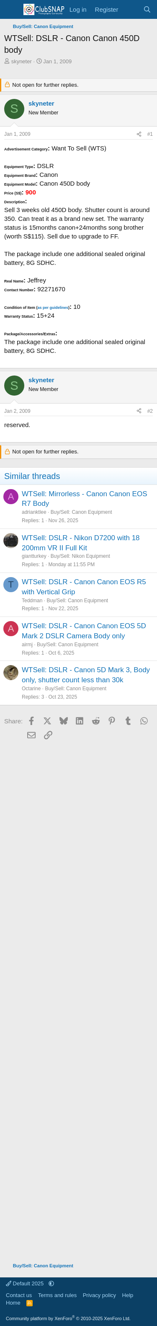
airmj (27, 644)
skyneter (21, 61)
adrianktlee (34, 512)
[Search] (147, 9)
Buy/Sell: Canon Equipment (81, 512)
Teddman (32, 600)
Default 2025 (25, 1283)
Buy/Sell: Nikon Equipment (80, 556)
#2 (150, 411)
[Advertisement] (78, 998)
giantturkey (34, 556)
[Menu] (11, 9)
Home (13, 1303)
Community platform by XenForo (68, 1318)
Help (128, 1295)
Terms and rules (57, 1295)
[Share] (139, 134)
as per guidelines (52, 308)
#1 (150, 134)
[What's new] (130, 9)
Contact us (19, 1295)
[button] (51, 1283)
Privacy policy (99, 1295)
